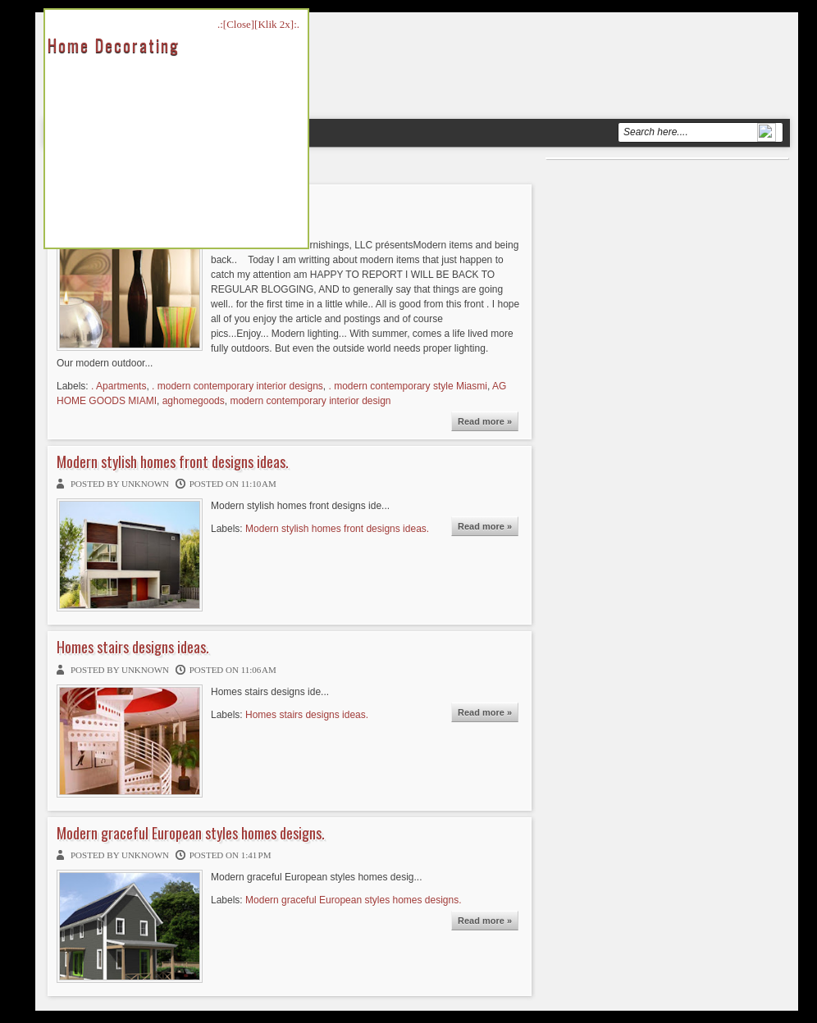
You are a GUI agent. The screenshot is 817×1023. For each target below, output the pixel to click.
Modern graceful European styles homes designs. (191, 834)
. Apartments (118, 386)
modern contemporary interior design (310, 401)
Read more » (485, 421)
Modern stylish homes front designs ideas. (173, 462)
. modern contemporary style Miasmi (408, 386)
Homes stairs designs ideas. (133, 648)
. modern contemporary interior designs (237, 386)
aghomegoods (193, 401)
